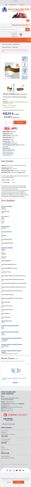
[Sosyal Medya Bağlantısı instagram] (13, 470)
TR (14, 1)
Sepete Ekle (20, 122)
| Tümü (16, 358)
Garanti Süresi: (6, 139)
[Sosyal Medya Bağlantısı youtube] (17, 470)
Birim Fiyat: (6, 131)
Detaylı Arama (13, 36)
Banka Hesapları (4, 430)
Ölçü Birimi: (5, 148)
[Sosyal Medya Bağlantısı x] (10, 470)
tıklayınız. (9, 482)
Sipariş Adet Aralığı (5, 180)
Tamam (18, 482)
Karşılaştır (13, 34)
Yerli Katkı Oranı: (7, 141)
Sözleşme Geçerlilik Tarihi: (7, 170)
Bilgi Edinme (3, 432)
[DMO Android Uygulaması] (23, 470)
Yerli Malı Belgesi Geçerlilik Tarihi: (11, 144)
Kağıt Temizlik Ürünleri (6, 47)
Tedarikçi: (3, 165)
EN (16, 1)
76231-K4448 (15, 96)
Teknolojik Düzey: (7, 143)
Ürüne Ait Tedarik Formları (9, 150)
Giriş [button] (22, 4)
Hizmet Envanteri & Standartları (8, 434)
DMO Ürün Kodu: (7, 135)
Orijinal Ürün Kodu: (7, 137)
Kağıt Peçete (14, 47)
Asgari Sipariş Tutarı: (6, 172)
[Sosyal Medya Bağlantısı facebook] (7, 470)
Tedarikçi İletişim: (5, 168)
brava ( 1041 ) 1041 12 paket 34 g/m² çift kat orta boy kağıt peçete (14, 51)
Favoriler (13, 33)
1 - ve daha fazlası (5, 182)
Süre (13, 180)
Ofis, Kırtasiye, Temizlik (6, 44)
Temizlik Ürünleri (16, 44)
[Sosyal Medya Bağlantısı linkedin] (20, 470)
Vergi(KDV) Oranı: (7, 133)
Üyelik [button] (14, 4)
